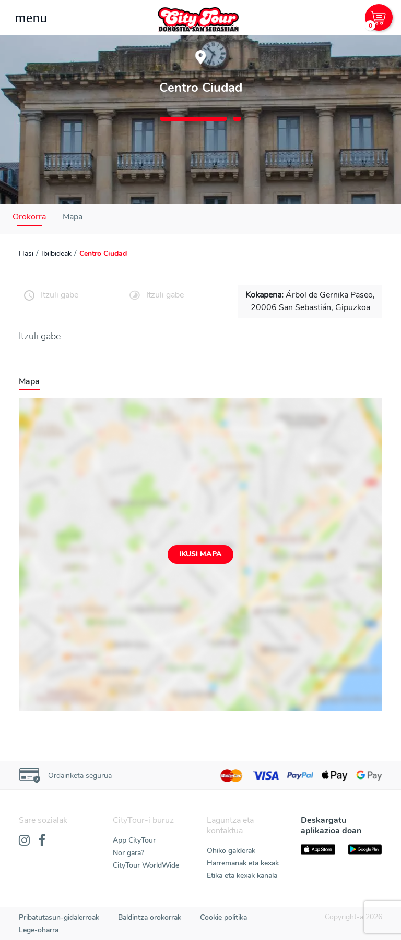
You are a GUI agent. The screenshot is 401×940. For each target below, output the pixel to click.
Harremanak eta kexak (243, 863)
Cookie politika (223, 917)
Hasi (26, 253)
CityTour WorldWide (146, 865)
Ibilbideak (56, 253)
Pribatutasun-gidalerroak (59, 917)
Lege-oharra (38, 930)
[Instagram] (24, 841)
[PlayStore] (365, 849)
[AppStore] (318, 849)
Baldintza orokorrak (149, 917)
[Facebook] (41, 841)
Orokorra (29, 216)
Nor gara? (128, 853)
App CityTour (134, 840)
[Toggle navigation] (30, 17)
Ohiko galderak (231, 851)
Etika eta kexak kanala (242, 876)
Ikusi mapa (200, 554)
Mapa (72, 216)
